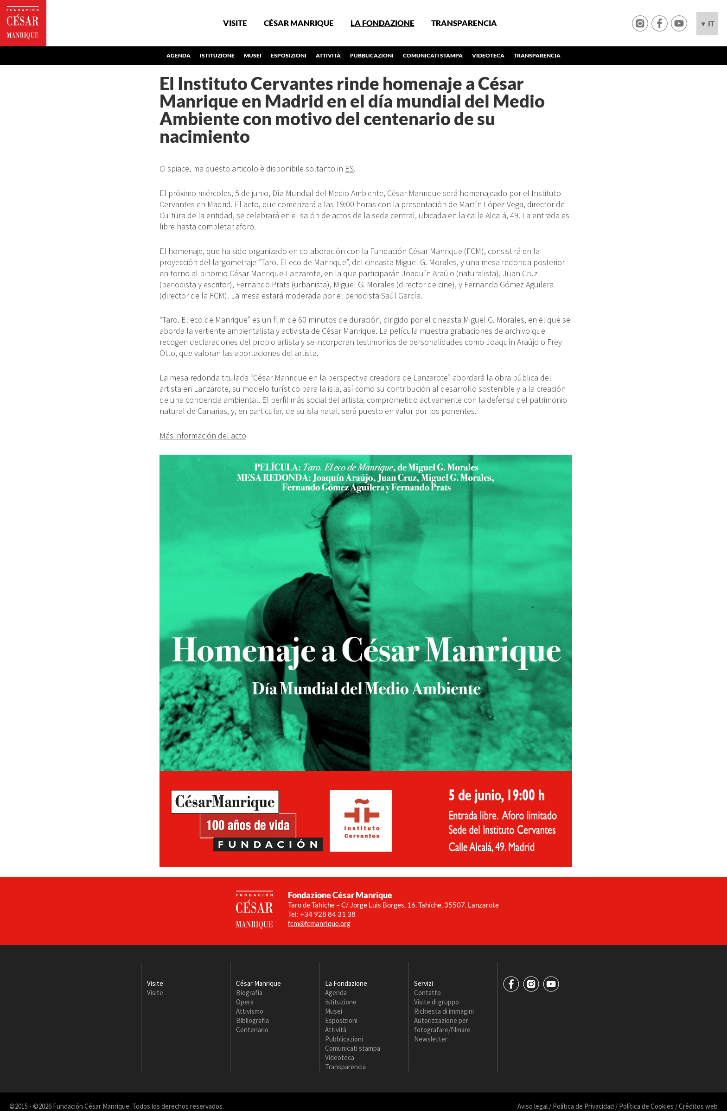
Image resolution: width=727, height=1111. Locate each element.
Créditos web (698, 1106)
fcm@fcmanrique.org (319, 923)
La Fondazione (383, 23)
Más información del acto (202, 435)
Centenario (252, 1029)
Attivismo (249, 1011)
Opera (245, 1001)
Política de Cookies (646, 1106)
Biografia (249, 992)
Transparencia (464, 23)
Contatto (427, 992)
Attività (328, 55)
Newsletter (430, 1039)
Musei (252, 55)
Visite (235, 23)
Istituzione (217, 55)
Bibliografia (252, 1020)
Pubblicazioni (372, 55)
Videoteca (488, 55)
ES (349, 168)
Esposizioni (288, 55)
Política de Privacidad (583, 1106)
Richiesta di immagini (444, 1011)
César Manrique (299, 23)
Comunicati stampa (433, 55)
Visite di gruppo (436, 1001)
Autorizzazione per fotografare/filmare (442, 1025)
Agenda (178, 55)
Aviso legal (532, 1106)
